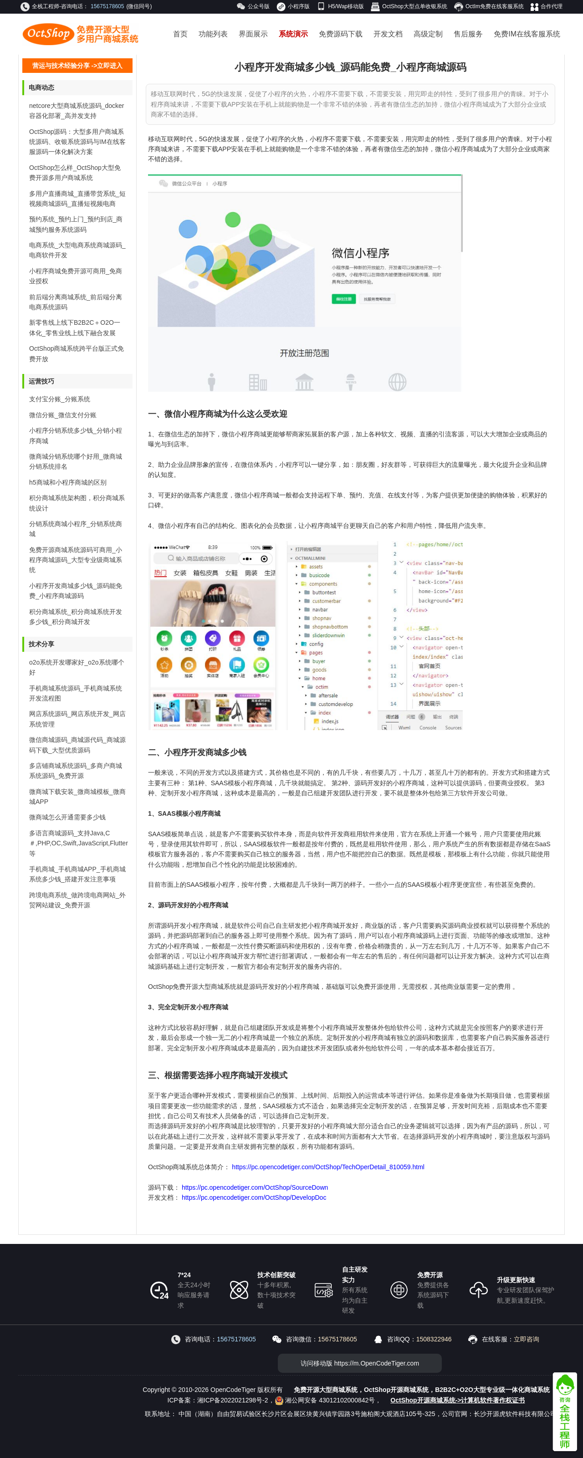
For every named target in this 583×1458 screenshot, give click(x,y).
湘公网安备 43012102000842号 (325, 1400)
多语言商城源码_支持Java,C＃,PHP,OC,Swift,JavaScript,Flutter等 (78, 843)
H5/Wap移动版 (340, 6)
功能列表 (213, 34)
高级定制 (428, 34)
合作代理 (547, 7)
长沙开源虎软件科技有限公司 (515, 1413)
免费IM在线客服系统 (527, 34)
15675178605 (107, 6)
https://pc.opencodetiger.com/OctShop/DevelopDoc (253, 1197)
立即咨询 (526, 1339)
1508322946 (434, 1339)
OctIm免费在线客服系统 (489, 6)
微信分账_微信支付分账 (63, 415)
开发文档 (388, 34)
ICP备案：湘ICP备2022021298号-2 (218, 1400)
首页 (180, 34)
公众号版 (253, 6)
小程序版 (293, 6)
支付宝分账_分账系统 (59, 399)
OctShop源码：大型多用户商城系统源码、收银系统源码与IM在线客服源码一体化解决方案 (77, 142)
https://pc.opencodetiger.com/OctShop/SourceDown (255, 1187)
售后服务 (468, 34)
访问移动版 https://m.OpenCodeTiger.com (360, 1363)
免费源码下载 (341, 34)
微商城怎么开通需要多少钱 (67, 817)
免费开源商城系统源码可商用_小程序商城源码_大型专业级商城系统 (75, 560)
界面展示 (253, 34)
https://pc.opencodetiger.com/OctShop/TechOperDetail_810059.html (327, 1167)
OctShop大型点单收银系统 (409, 6)
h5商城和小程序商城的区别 (68, 482)
